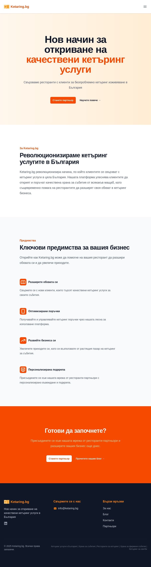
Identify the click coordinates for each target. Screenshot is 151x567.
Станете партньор (63, 100)
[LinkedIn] (6, 524)
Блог (106, 514)
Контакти (108, 520)
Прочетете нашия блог (90, 458)
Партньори (109, 526)
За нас (107, 508)
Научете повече (90, 100)
